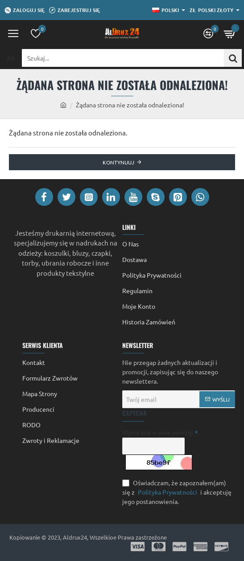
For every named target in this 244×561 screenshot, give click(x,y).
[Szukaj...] (233, 58)
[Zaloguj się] (24, 10)
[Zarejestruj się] (74, 10)
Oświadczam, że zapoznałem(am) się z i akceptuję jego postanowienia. (177, 492)
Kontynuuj (118, 162)
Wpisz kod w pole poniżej (157, 432)
